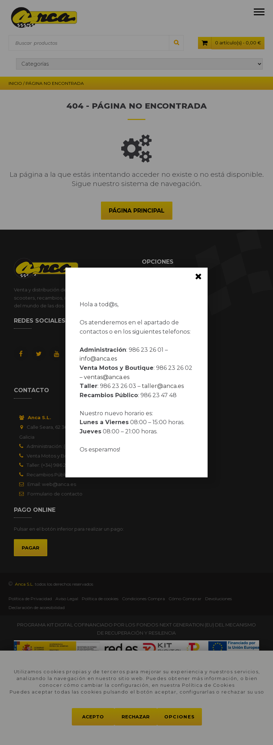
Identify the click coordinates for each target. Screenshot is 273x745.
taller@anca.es (163, 386)
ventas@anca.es (106, 377)
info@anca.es (98, 358)
